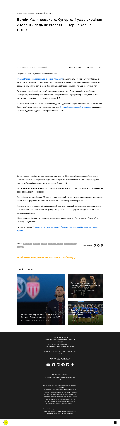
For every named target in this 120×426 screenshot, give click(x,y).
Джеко (36, 243)
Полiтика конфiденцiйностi (60, 374)
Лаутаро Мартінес (55, 243)
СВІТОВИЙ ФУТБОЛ (44, 13)
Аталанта (27, 243)
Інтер (44, 243)
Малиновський (70, 243)
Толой (20, 247)
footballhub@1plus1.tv (68, 346)
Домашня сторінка (25, 13)
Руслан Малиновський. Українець (75, 107)
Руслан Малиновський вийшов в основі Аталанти (40, 79)
